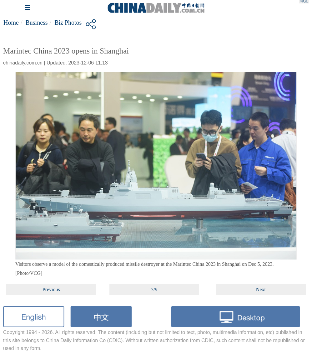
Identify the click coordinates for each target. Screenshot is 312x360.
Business (36, 22)
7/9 (154, 289)
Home (11, 22)
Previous (51, 289)
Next (261, 289)
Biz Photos (68, 22)
